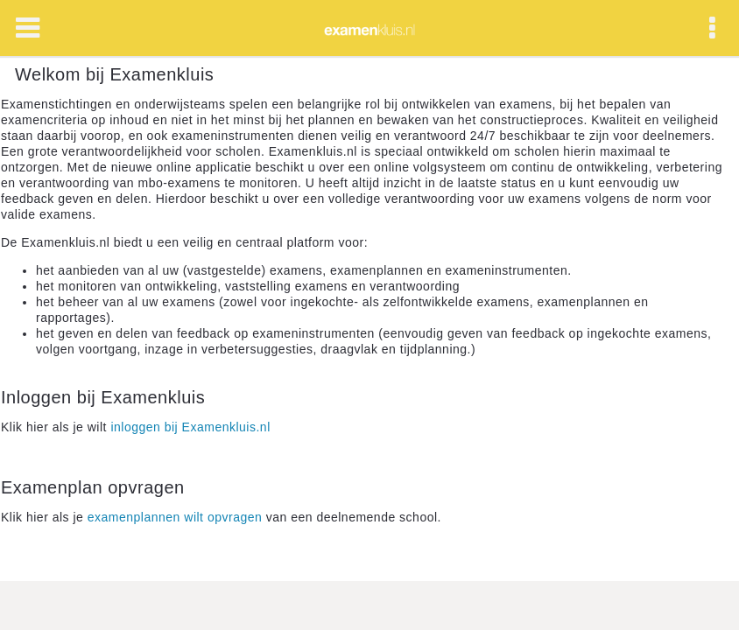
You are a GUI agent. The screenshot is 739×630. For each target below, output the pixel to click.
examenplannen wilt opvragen (175, 517)
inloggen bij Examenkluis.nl (190, 427)
